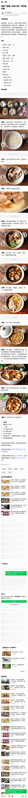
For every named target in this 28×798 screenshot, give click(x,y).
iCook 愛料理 (19, 455)
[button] (4, 796)
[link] (9, 796)
